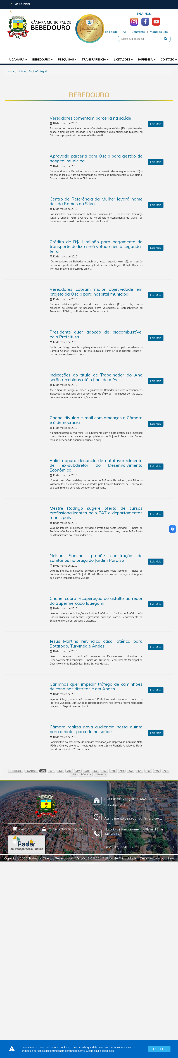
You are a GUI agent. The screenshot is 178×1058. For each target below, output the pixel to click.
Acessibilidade (108, 31)
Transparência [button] (95, 59)
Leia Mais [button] (155, 124)
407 (166, 771)
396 (69, 771)
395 (60, 771)
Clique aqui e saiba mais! (100, 1050)
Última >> (101, 774)
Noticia (22, 71)
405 (148, 771)
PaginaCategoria (38, 71)
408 (74, 774)
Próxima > (86, 774)
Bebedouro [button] (42, 59)
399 (95, 771)
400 (104, 771)
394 (51, 771)
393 (43, 771)
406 (157, 771)
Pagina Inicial (20, 4)
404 (139, 771)
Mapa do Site (159, 31)
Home (11, 71)
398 (87, 771)
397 (78, 771)
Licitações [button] (123, 59)
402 (122, 771)
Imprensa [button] (146, 59)
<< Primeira (15, 771)
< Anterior (31, 771)
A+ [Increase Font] (125, 31)
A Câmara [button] (18, 59)
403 (130, 771)
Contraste (138, 31)
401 (113, 771)
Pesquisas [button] (67, 59)
